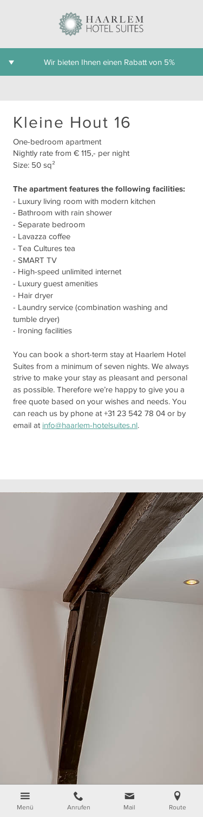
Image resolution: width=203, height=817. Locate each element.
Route (177, 807)
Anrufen (78, 807)
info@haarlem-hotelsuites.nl (89, 425)
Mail (129, 807)
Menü (25, 807)
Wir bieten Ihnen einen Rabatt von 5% (109, 62)
